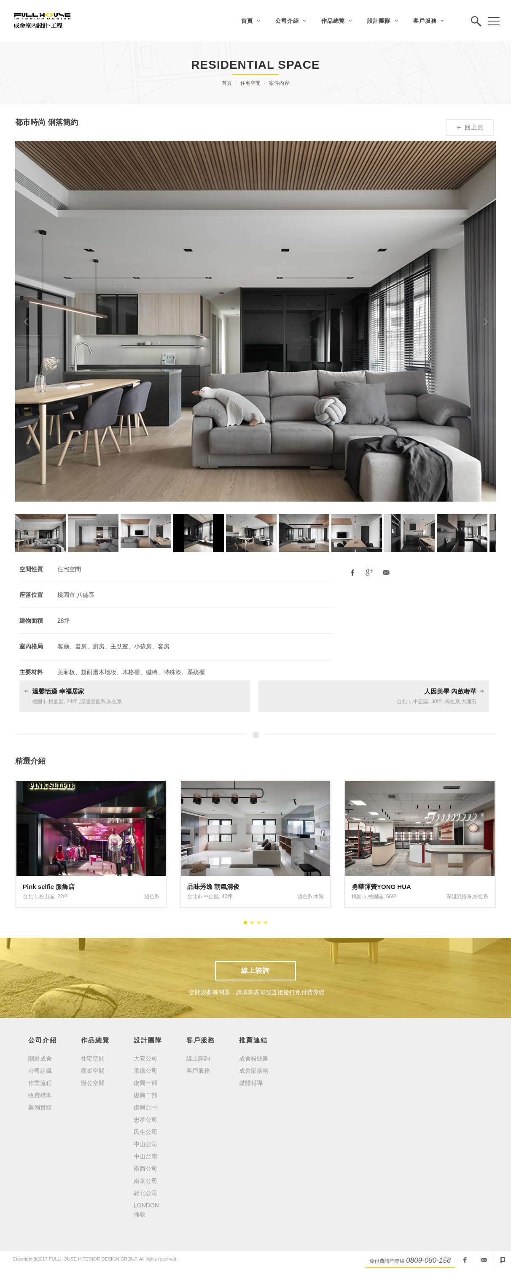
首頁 (227, 83)
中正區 (420, 702)
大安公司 (145, 1058)
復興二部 (145, 1095)
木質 (319, 896)
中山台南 (145, 1156)
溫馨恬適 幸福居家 (58, 691)
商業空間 (93, 1070)
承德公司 (145, 1070)
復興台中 (145, 1107)
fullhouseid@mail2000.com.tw (483, 1260)
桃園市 (39, 702)
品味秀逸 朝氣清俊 (213, 886)
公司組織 (40, 1070)
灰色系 (114, 702)
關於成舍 (40, 1058)
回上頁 (470, 127)
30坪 (436, 702)
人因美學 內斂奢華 (450, 691)
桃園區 (56, 702)
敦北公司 (145, 1193)
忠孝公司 (145, 1119)
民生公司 (145, 1132)
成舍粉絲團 (254, 1058)
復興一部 (145, 1083)
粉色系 (480, 896)
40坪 (227, 896)
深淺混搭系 (92, 702)
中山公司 (145, 1144)
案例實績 (40, 1107)
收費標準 (40, 1095)
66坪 (391, 896)
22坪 (62, 896)
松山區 (46, 896)
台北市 (404, 702)
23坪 (72, 702)
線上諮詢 (255, 970)
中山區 (211, 896)
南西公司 (145, 1168)
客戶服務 (198, 1070)
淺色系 (151, 896)
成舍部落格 (254, 1070)
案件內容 (279, 83)
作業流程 (40, 1083)
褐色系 (452, 702)
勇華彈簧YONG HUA (381, 886)
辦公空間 (93, 1083)
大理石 (468, 702)
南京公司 (145, 1180)
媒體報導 (251, 1083)
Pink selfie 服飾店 (49, 886)
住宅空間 (250, 83)
